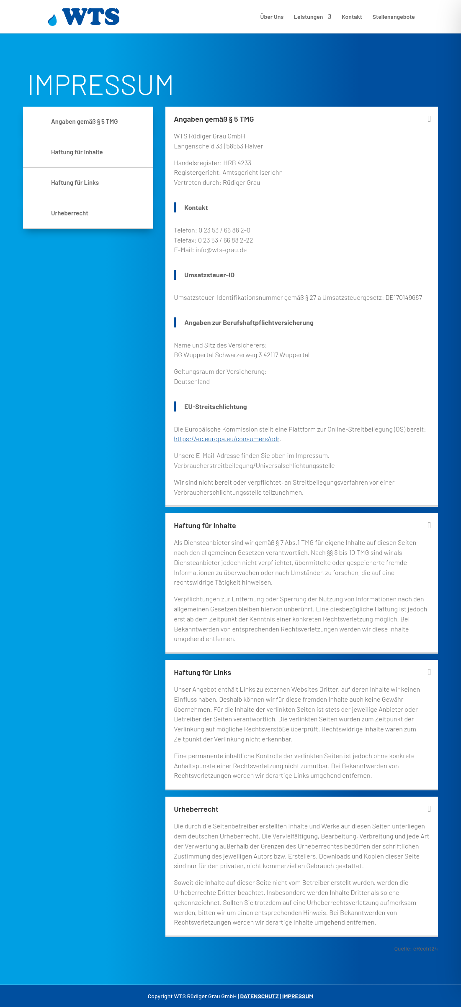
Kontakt (352, 17)
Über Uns (272, 17)
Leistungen (308, 17)
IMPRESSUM (297, 995)
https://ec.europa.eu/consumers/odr (226, 438)
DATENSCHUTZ (259, 995)
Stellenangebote (394, 17)
